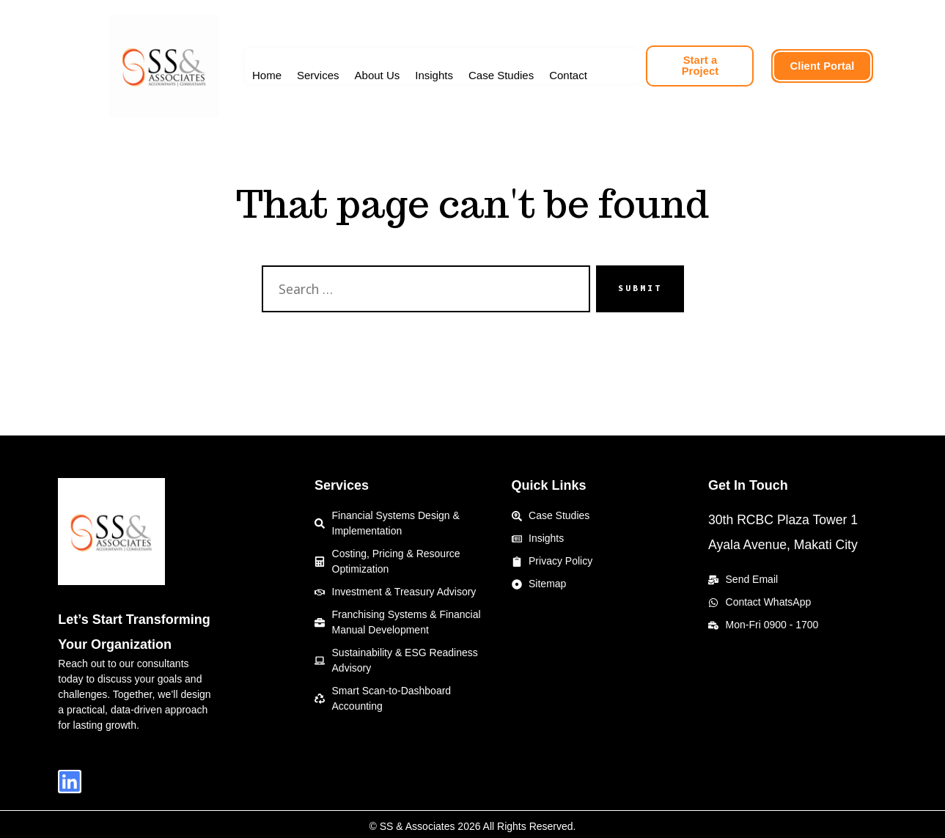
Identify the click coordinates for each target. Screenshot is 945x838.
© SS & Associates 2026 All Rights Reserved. (472, 822)
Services (318, 75)
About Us (377, 75)
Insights (434, 75)
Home (267, 75)
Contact (568, 75)
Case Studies (501, 75)
